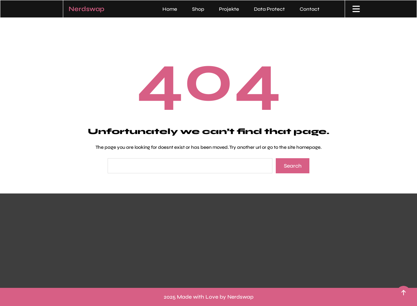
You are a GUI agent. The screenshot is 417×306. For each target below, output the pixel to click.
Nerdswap (86, 9)
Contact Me (238, 214)
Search (293, 166)
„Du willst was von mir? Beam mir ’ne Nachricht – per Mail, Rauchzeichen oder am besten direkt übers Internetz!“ (293, 232)
